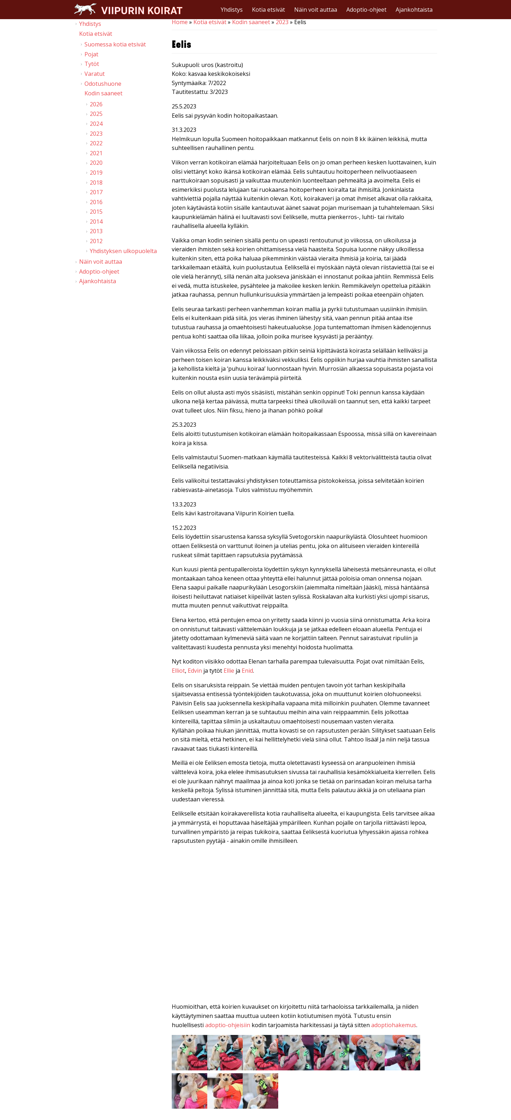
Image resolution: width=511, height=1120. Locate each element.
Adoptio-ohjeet (366, 9)
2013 (96, 231)
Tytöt (91, 64)
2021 (96, 153)
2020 (96, 163)
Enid (247, 670)
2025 (96, 114)
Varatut (94, 74)
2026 (96, 104)
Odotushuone (102, 84)
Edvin (195, 670)
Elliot (178, 670)
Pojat (91, 54)
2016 (96, 202)
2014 (96, 221)
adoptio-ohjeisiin (227, 1025)
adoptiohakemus (393, 1025)
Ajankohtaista (414, 9)
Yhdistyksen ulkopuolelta (123, 251)
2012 (96, 241)
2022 (96, 143)
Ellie (230, 670)
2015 (96, 211)
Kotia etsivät (268, 9)
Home (180, 22)
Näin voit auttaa (315, 9)
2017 (96, 192)
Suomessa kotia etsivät (115, 44)
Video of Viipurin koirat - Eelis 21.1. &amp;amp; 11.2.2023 (304, 925)
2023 (282, 22)
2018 (96, 182)
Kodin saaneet (251, 22)
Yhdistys (232, 9)
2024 (96, 124)
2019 (96, 173)
